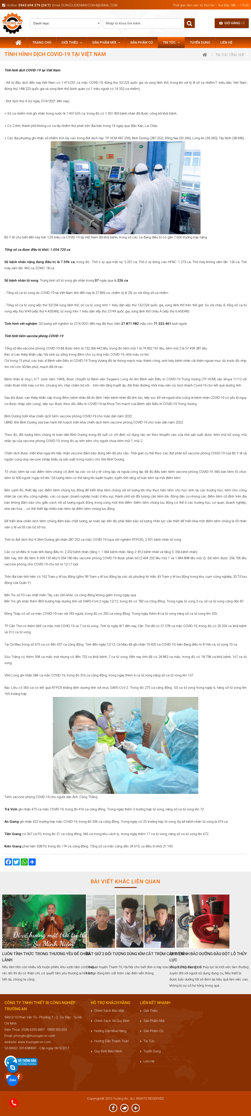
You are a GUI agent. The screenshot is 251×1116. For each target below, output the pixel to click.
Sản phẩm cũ (141, 43)
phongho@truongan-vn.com (34, 1036)
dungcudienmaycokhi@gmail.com (89, 5)
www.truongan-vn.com (34, 1042)
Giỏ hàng (231, 23)
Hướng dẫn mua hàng (108, 1031)
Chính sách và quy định (110, 1021)
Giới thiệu (71, 43)
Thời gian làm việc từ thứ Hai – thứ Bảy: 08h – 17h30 (211, 5)
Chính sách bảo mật (107, 1011)
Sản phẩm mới (106, 43)
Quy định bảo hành (106, 1051)
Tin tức (171, 43)
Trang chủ (41, 43)
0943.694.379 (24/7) (35, 5)
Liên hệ (226, 43)
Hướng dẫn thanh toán (110, 1041)
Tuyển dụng (200, 43)
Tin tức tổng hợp (230, 55)
